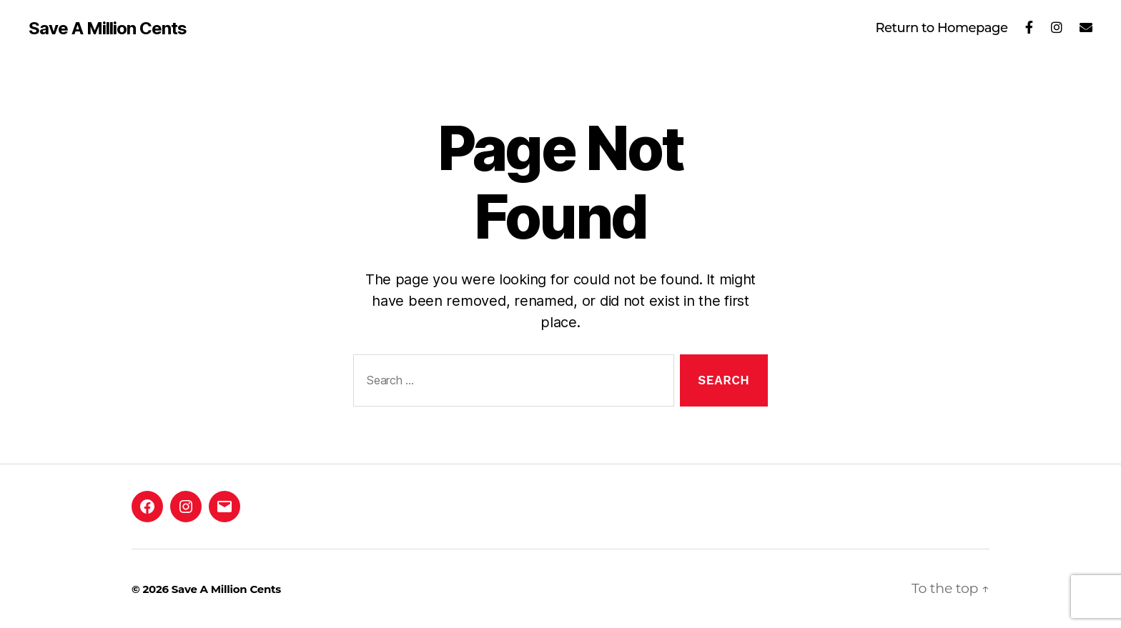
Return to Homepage (941, 28)
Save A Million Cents (108, 28)
